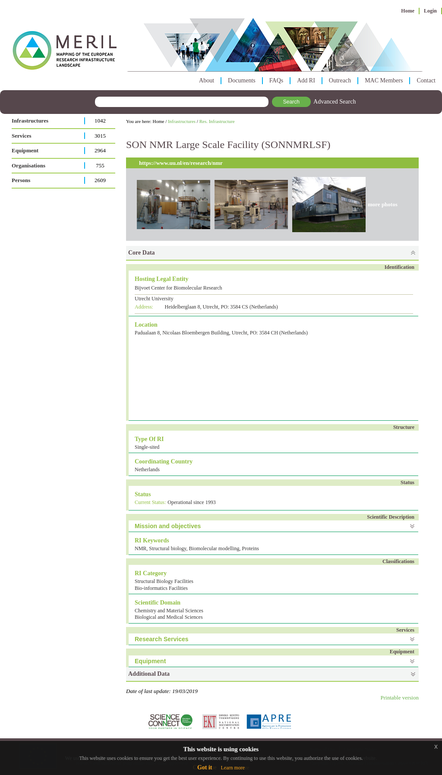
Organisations (28, 165)
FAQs (276, 80)
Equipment (25, 150)
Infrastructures (30, 120)
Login (430, 11)
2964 (100, 150)
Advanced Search (334, 101)
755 (100, 165)
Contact (426, 80)
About (206, 80)
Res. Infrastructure (217, 121)
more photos (383, 204)
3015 (100, 135)
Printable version (400, 697)
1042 (100, 120)
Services (21, 135)
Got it (204, 767)
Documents (242, 80)
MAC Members (384, 80)
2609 (100, 180)
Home (407, 11)
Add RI (306, 80)
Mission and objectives (168, 526)
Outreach (340, 80)
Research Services (162, 639)
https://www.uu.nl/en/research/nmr (181, 163)
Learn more (233, 768)
